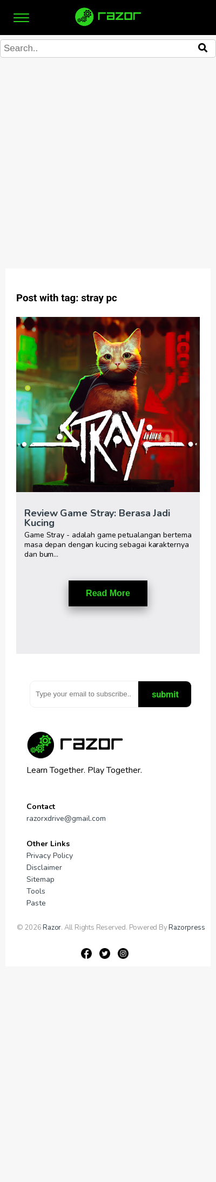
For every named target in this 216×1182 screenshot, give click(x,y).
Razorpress (186, 927)
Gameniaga (34, 935)
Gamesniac (70, 935)
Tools (35, 891)
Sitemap (40, 879)
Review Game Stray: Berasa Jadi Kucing (97, 518)
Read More (108, 593)
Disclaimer (44, 867)
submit (165, 694)
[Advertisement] (101, 174)
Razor (52, 927)
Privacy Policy (49, 856)
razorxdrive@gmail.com (66, 818)
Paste (36, 903)
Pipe (96, 935)
